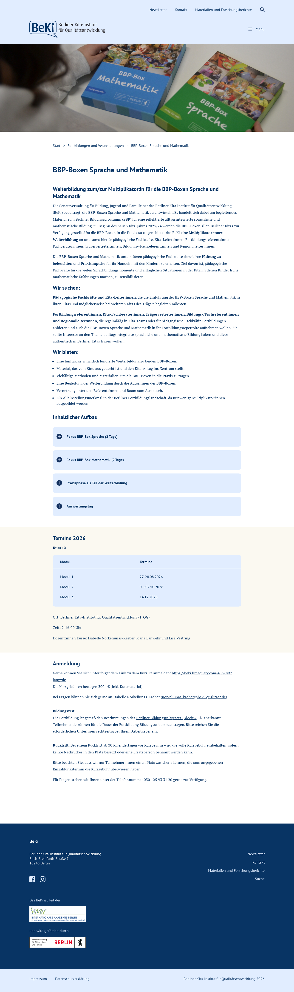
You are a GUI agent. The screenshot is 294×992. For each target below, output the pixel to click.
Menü (260, 29)
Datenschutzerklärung (72, 978)
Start (56, 145)
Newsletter (158, 9)
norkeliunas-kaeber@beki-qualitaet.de (194, 696)
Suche (260, 878)
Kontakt (181, 9)
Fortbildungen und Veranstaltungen (96, 145)
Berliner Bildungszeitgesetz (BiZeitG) (166, 717)
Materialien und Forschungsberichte (224, 9)
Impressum (38, 978)
